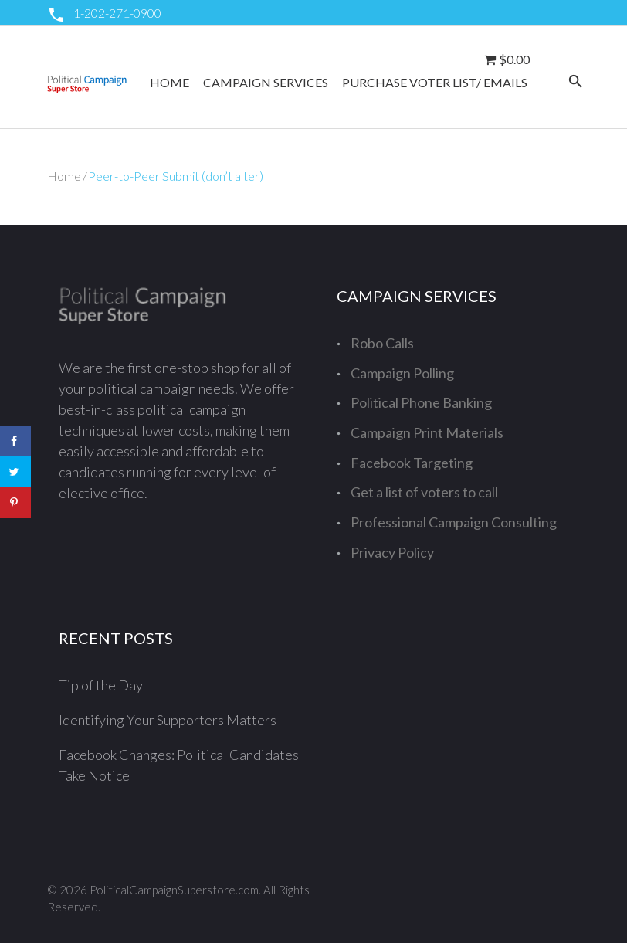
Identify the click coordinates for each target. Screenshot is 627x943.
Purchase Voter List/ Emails (434, 82)
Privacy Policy (392, 552)
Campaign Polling (402, 373)
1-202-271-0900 (117, 12)
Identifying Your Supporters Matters (167, 719)
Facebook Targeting (412, 462)
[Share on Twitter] (15, 471)
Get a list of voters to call (424, 491)
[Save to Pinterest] (15, 502)
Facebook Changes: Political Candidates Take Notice (179, 765)
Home (169, 82)
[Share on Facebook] (15, 441)
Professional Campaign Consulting (454, 522)
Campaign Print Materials (427, 432)
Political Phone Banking (421, 402)
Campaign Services (265, 82)
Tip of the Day (101, 685)
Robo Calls (382, 342)
